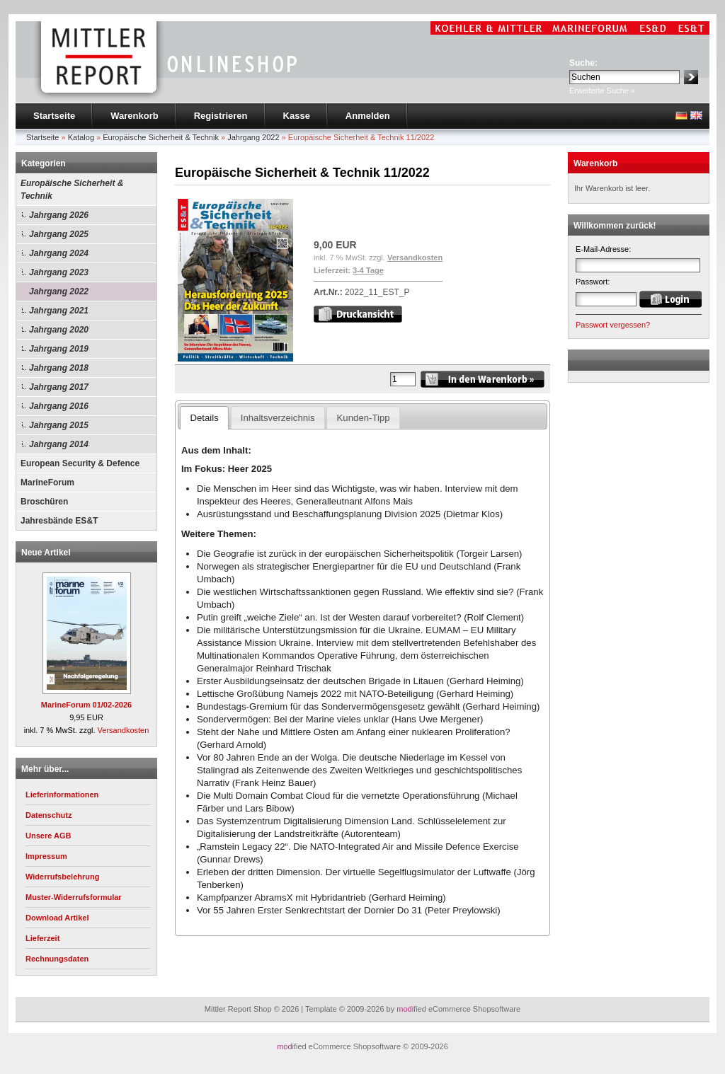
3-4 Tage (368, 270)
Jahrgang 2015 (59, 425)
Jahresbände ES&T (59, 521)
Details (204, 417)
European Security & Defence (80, 463)
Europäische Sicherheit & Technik (72, 189)
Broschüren (44, 502)
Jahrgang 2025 (59, 234)
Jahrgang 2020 (59, 330)
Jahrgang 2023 (59, 272)
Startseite (54, 115)
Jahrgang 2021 (59, 311)
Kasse (296, 115)
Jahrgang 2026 (59, 215)
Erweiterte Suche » (602, 90)
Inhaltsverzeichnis (278, 417)
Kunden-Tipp (363, 417)
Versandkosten (123, 730)
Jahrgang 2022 (59, 291)
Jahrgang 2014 (59, 444)
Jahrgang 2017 (59, 387)
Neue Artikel (46, 553)
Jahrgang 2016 (59, 406)
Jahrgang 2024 (59, 253)
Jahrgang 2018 (59, 368)
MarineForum (47, 482)
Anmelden (368, 115)
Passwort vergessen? (613, 325)
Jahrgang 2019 (59, 349)
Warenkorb (134, 115)
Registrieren (221, 115)
